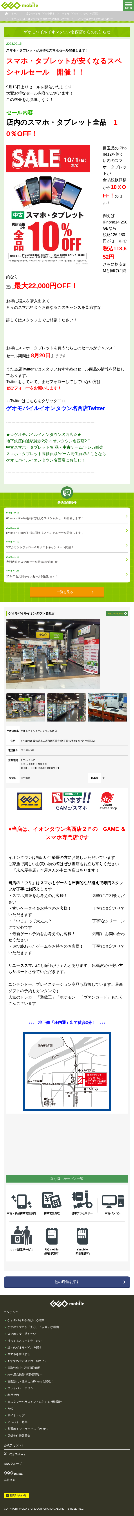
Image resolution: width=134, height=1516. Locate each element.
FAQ (10, 1408)
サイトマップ (16, 1415)
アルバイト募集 (17, 1422)
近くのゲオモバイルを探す (24, 1347)
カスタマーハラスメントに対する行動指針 (34, 1401)
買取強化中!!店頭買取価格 (23, 1367)
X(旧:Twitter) (17, 1454)
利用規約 (13, 1395)
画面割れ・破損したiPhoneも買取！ (30, 1381)
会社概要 (9, 1480)
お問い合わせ (18, 1495)
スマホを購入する (18, 1354)
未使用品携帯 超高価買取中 (25, 1374)
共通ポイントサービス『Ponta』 (28, 1428)
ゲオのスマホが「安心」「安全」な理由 (33, 1327)
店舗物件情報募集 (18, 1435)
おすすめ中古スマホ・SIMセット (28, 1361)
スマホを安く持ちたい (21, 1334)
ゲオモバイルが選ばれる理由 (26, 1320)
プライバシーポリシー (21, 1388)
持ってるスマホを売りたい (24, 1340)
